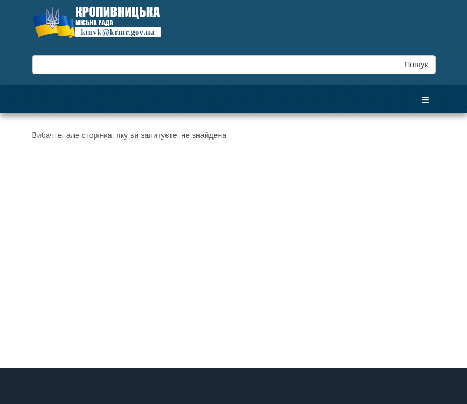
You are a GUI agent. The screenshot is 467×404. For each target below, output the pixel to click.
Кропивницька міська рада (108, 22)
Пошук (416, 64)
